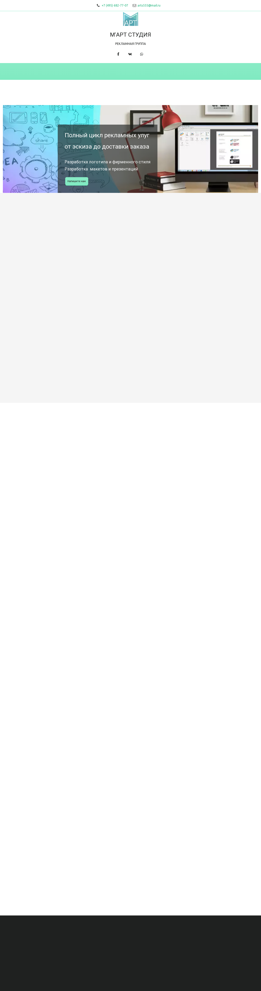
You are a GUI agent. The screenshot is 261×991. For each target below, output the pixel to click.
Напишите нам (77, 181)
